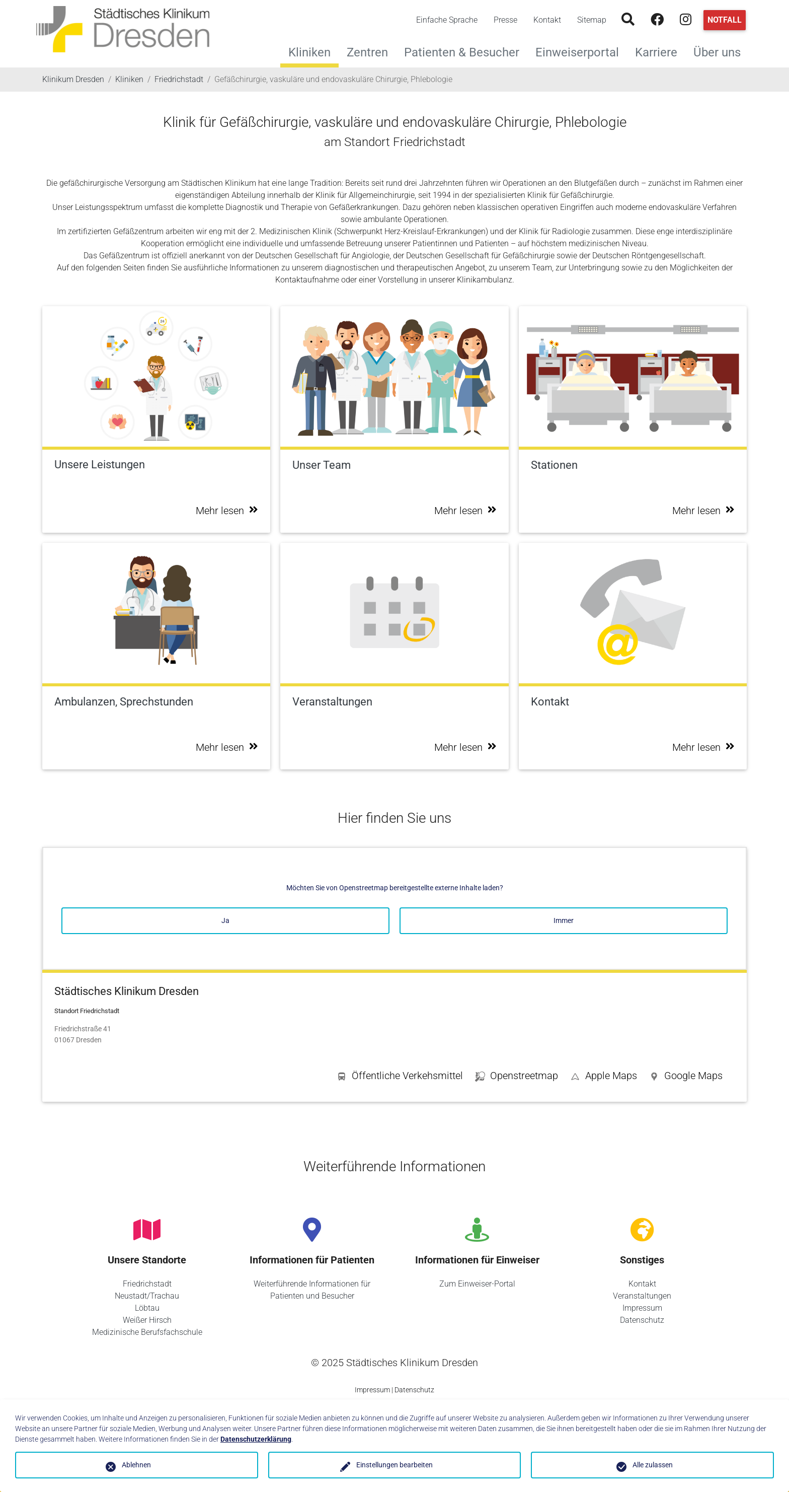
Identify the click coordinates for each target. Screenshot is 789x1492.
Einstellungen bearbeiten (394, 1465)
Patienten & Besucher (465, 51)
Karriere (660, 51)
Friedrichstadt (147, 1284)
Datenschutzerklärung (255, 1439)
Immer (564, 920)
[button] (686, 1078)
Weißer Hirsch (147, 1320)
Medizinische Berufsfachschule (147, 1332)
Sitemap (591, 20)
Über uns (721, 51)
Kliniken (309, 52)
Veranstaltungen (642, 1296)
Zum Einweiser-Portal (477, 1284)
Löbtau (147, 1308)
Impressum (642, 1308)
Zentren (371, 51)
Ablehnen (136, 1465)
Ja (225, 920)
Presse (505, 20)
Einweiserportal (581, 51)
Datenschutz (642, 1320)
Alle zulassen (653, 1465)
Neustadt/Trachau (147, 1296)
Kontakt (547, 20)
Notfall (724, 20)
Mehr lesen (227, 511)
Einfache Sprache (447, 20)
